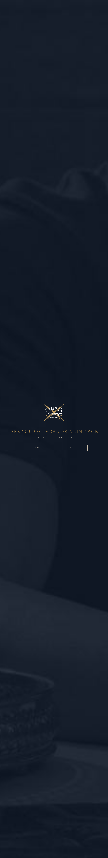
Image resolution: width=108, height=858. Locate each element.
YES (37, 447)
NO (71, 447)
